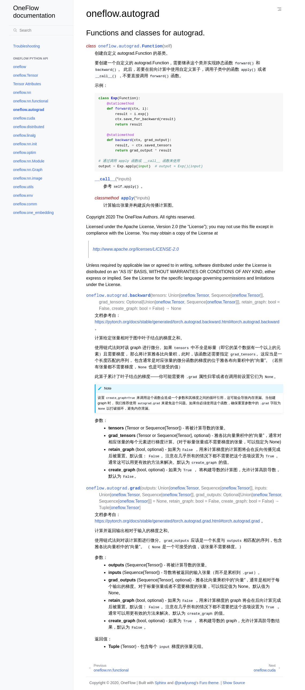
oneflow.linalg (24, 135)
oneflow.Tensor (25, 75)
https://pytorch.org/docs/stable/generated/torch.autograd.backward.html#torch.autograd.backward (187, 322)
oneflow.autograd (28, 109)
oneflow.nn (22, 92)
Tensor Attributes (27, 84)
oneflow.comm (25, 204)
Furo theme (209, 683)
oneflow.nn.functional (30, 101)
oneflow (19, 67)
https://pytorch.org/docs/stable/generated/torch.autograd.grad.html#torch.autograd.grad (177, 521)
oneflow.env (23, 195)
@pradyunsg (185, 683)
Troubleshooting (26, 46)
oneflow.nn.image (27, 178)
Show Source (234, 683)
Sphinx (160, 683)
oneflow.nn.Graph (28, 170)
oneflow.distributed (28, 127)
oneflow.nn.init (25, 144)
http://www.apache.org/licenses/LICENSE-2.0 (136, 249)
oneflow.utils (23, 187)
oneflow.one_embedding (33, 212)
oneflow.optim (24, 152)
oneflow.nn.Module (28, 161)
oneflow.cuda (24, 118)
